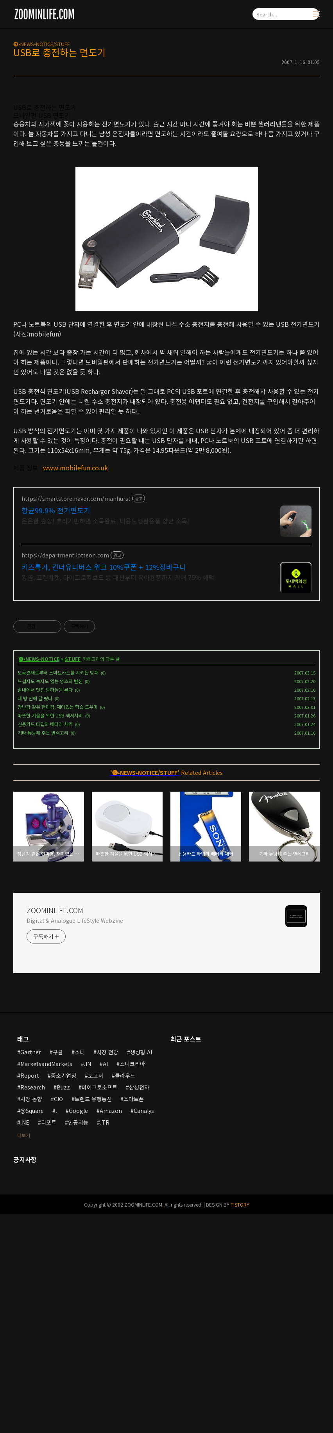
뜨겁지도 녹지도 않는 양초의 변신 (50, 899)
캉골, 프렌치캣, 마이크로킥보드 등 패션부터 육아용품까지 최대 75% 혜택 (117, 795)
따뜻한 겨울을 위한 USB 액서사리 (50, 934)
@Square (32, 1329)
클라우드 (125, 1294)
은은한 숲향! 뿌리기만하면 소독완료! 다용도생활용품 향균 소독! (105, 739)
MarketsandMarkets (46, 1282)
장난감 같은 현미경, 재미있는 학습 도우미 (58, 925)
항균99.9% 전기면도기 (55, 728)
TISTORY (240, 1423)
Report (29, 1294)
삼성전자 (139, 1306)
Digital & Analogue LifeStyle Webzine (75, 1139)
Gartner (30, 1271)
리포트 (48, 1341)
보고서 (95, 1294)
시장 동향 (31, 1317)
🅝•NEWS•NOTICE (39, 877)
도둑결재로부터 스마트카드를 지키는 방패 (58, 891)
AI (105, 1282)
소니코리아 (132, 1282)
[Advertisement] (166, 150)
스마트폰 (134, 1317)
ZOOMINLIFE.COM (55, 1128)
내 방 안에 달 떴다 (35, 916)
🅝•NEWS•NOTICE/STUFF (41, 44)
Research (32, 1306)
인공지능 (78, 1341)
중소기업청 (63, 1294)
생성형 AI (141, 1271)
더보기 (23, 1353)
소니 (80, 1271)
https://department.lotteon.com (65, 774)
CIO (58, 1317)
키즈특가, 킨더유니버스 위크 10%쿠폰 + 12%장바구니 (103, 785)
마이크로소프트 (99, 1306)
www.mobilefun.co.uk (75, 577)
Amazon (111, 1329)
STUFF (73, 877)
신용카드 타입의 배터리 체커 (45, 942)
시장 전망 (107, 1271)
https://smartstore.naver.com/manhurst (76, 717)
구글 (58, 1271)
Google (78, 1329)
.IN (87, 1282)
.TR (104, 1341)
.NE (24, 1341)
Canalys (144, 1329)
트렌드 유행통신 (93, 1317)
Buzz (63, 1306)
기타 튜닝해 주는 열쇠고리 (43, 951)
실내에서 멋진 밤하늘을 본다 (45, 908)
